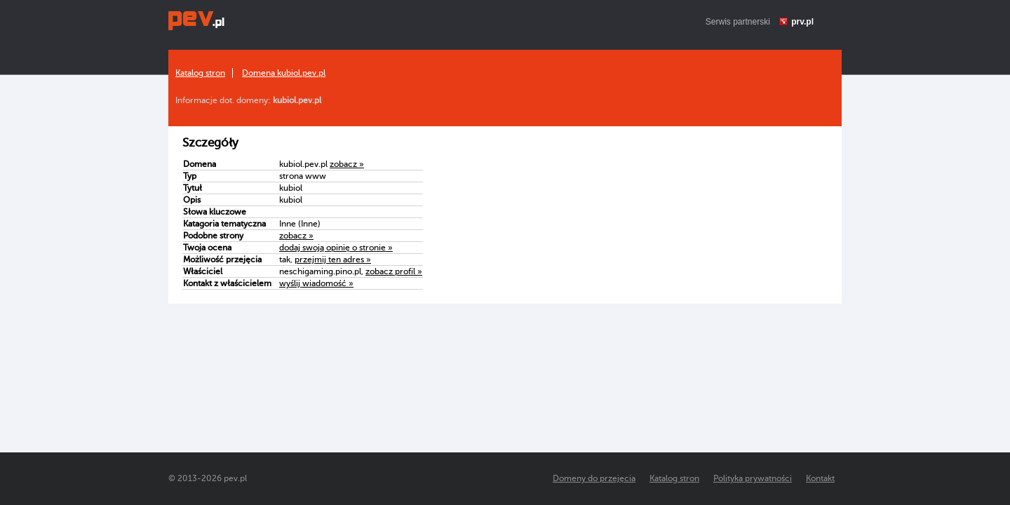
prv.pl (802, 22)
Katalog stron (200, 73)
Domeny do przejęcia (594, 478)
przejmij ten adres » (333, 259)
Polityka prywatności (752, 478)
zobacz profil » (393, 271)
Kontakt (820, 478)
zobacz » (347, 164)
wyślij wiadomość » (316, 283)
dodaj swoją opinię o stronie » (336, 247)
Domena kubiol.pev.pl (283, 73)
